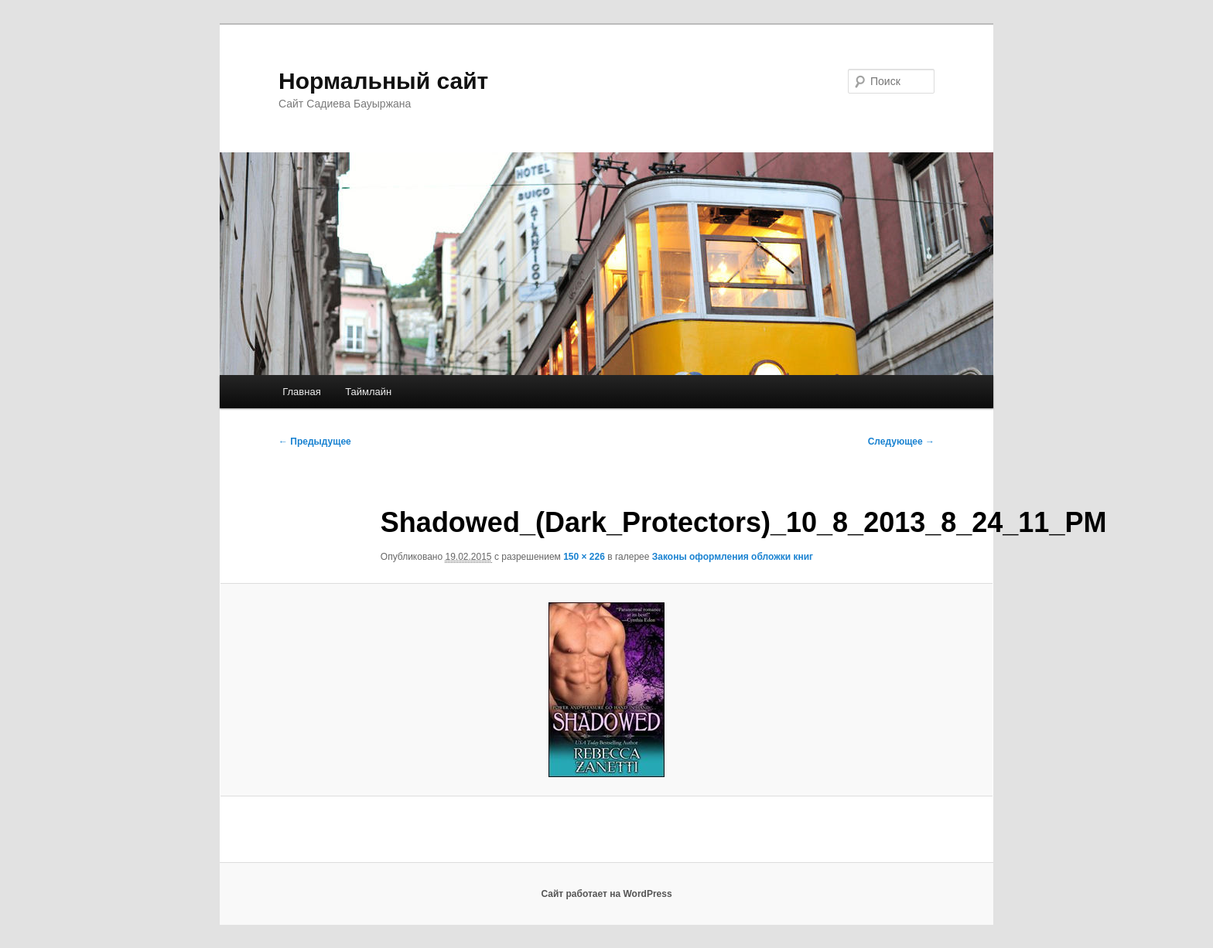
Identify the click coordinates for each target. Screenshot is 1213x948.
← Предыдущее (314, 441)
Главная (301, 391)
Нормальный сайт (383, 81)
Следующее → (901, 441)
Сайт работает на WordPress (606, 893)
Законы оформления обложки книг (732, 556)
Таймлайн (368, 391)
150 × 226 (584, 556)
